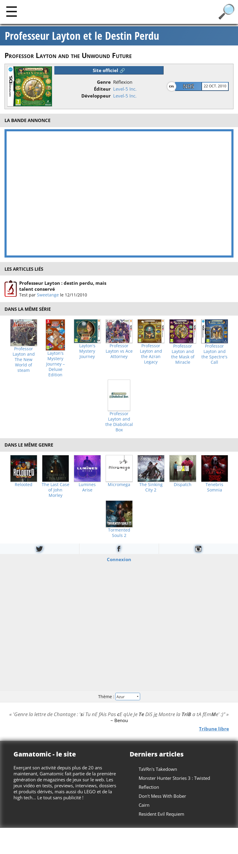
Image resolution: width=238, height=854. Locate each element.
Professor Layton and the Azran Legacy (151, 354)
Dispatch (182, 484)
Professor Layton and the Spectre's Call (214, 354)
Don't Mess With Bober (162, 796)
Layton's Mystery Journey (87, 351)
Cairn (144, 805)
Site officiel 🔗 (109, 70)
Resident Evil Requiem (161, 814)
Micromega (119, 484)
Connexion (119, 559)
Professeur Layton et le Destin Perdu (82, 36)
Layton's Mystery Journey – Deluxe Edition (55, 364)
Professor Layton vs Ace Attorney (119, 351)
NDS (188, 86)
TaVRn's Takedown (158, 769)
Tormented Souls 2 (119, 532)
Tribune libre (214, 729)
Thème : (119, 696)
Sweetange (48, 295)
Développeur (96, 96)
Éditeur (102, 89)
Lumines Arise (87, 487)
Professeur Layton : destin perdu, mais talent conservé (62, 286)
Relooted (23, 484)
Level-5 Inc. (125, 89)
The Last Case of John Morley (55, 490)
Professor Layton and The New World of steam (24, 359)
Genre (104, 82)
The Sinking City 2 (151, 487)
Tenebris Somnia (214, 487)
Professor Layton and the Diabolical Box (119, 422)
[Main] (11, 11)
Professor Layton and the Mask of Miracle (182, 354)
